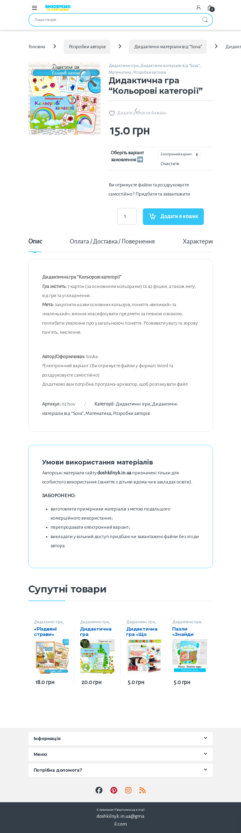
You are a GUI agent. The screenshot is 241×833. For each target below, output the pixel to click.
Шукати (204, 20)
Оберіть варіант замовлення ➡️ (127, 156)
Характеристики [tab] (205, 241)
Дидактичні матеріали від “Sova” (168, 46)
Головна (36, 46)
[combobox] (113, 20)
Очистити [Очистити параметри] (170, 164)
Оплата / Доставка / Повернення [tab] (112, 241)
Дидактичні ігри (124, 65)
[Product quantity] (127, 216)
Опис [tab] (35, 241)
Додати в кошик (179, 216)
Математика (120, 72)
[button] (88, 85)
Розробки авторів (87, 46)
